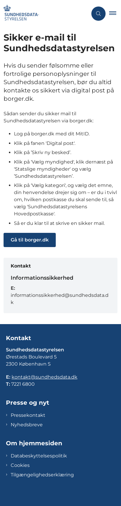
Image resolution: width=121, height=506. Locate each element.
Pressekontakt (28, 415)
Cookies (20, 465)
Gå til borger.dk (30, 240)
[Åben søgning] (98, 14)
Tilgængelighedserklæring (42, 475)
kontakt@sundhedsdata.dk (44, 377)
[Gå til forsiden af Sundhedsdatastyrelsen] (44, 14)
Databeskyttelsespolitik (39, 456)
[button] (115, 13)
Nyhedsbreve (27, 424)
